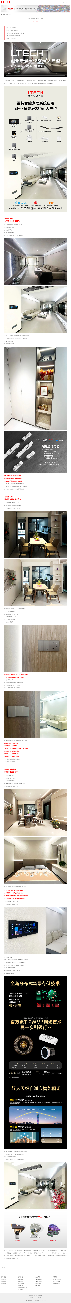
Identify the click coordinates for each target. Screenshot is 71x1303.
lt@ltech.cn (57, 1283)
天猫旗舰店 (39, 1279)
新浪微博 (39, 1283)
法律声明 (31, 1295)
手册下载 (21, 1285)
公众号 (38, 1285)
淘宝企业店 (39, 1281)
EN (63, 2)
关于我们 (3, 1277)
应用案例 (8, 14)
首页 (4, 14)
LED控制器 (21, 1283)
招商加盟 (4, 1281)
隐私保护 (35, 1295)
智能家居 (21, 1279)
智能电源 (21, 1281)
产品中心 (20, 1277)
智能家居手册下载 (23, 1287)
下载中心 (21, 1289)
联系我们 (40, 1295)
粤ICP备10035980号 (29, 1300)
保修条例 (4, 1283)
